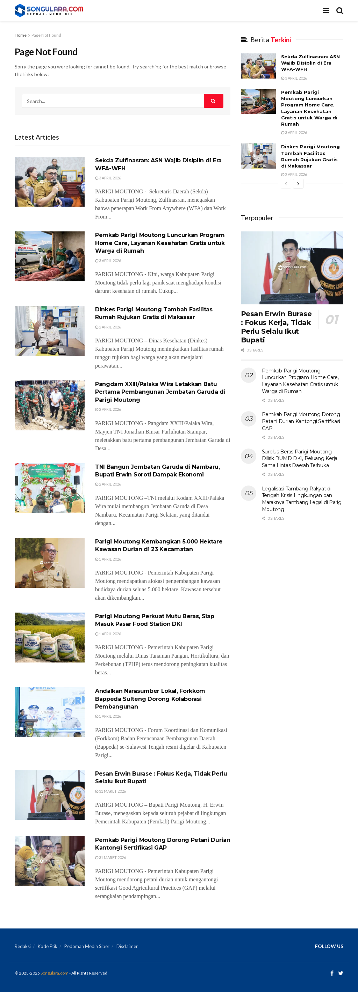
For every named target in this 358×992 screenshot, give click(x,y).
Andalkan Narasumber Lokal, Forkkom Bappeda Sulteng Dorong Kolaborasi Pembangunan (150, 699)
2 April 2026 (108, 327)
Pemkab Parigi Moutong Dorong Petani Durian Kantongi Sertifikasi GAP (301, 421)
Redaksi (23, 946)
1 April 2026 (108, 559)
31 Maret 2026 (110, 791)
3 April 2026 (108, 178)
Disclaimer (127, 946)
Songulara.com (55, 973)
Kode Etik (47, 946)
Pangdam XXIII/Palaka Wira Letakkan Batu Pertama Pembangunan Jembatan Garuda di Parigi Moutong (160, 392)
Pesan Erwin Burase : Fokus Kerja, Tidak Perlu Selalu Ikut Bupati (276, 327)
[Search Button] (213, 101)
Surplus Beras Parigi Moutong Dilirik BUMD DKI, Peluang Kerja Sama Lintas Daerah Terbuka (299, 458)
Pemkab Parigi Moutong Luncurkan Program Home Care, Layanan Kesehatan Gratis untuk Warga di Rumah (160, 243)
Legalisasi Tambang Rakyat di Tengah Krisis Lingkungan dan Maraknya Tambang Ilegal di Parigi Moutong (302, 499)
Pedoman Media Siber (86, 946)
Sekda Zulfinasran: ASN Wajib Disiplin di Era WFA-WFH (310, 63)
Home (21, 35)
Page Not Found (46, 35)
